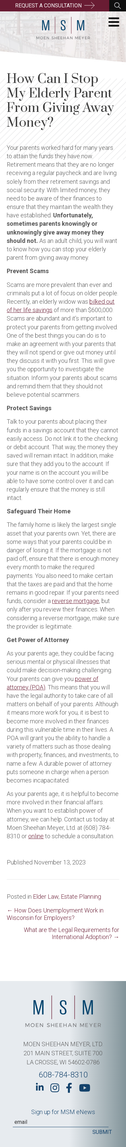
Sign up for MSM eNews (63, 1111)
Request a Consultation (54, 5)
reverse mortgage (75, 600)
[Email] (61, 1122)
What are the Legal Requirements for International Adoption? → (71, 933)
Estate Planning (81, 896)
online (36, 836)
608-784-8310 (63, 1074)
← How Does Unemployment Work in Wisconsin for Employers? (55, 914)
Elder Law (45, 896)
